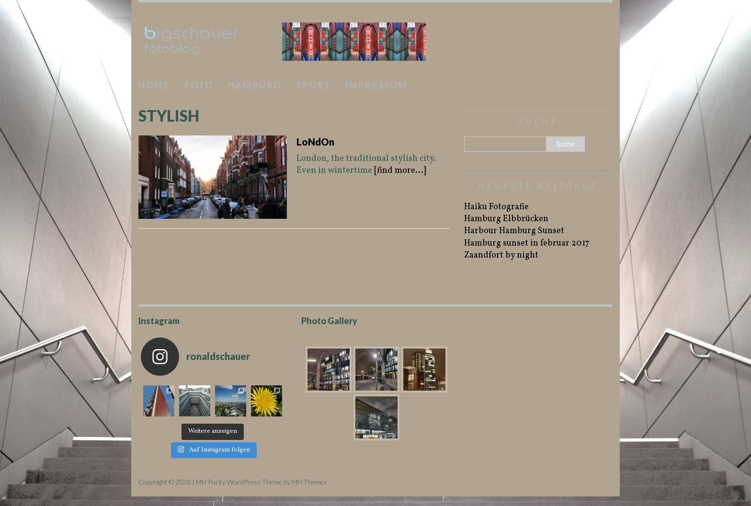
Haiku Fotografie (496, 207)
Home (154, 85)
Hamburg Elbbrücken (506, 219)
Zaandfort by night (501, 255)
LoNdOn (315, 141)
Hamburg (255, 85)
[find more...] (400, 171)
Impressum (376, 85)
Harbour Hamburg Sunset (514, 231)
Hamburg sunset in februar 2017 (526, 243)
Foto (199, 85)
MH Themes (309, 482)
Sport (313, 85)
